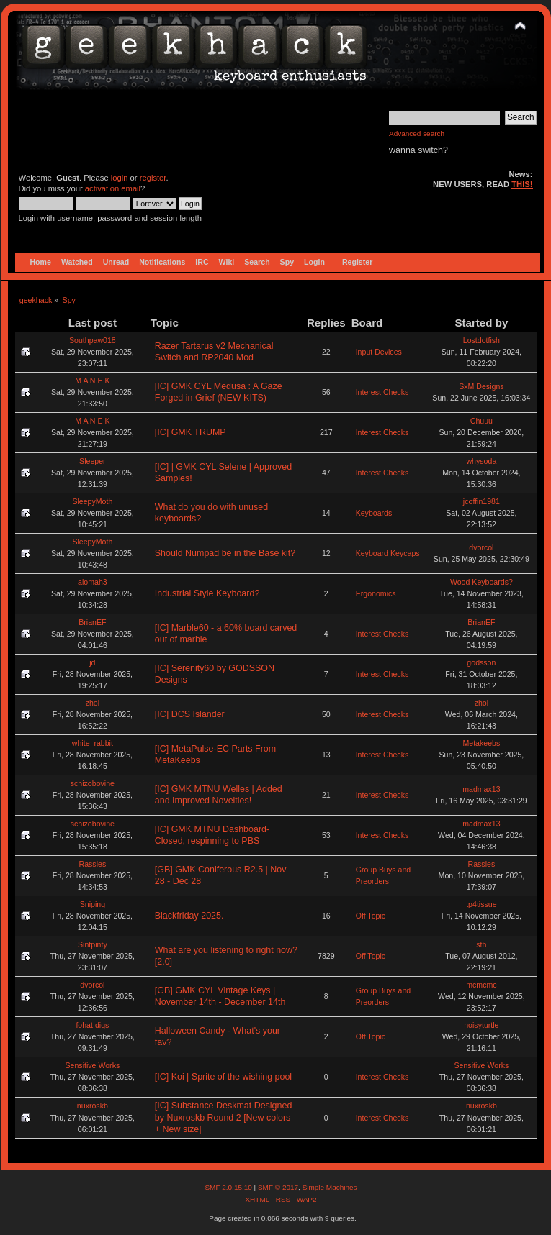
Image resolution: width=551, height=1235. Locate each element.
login (119, 177)
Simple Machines (330, 1187)
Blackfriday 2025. (189, 916)
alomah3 (92, 582)
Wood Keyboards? (481, 582)
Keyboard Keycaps (388, 553)
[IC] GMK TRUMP (190, 432)
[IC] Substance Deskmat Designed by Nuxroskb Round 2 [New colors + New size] (223, 1117)
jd (92, 662)
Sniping (92, 904)
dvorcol (481, 547)
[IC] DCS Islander (190, 714)
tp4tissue (481, 904)
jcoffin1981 (481, 501)
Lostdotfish (481, 340)
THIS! (521, 184)
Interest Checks (382, 392)
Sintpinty (92, 944)
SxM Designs (481, 386)
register (153, 177)
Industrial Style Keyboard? (207, 593)
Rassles (93, 864)
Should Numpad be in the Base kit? (225, 553)
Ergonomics (376, 593)
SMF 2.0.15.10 (229, 1187)
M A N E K (92, 380)
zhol (92, 702)
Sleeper (92, 461)
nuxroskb (92, 1105)
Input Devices (379, 351)
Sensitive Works (92, 1065)
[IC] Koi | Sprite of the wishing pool (223, 1077)
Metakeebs (481, 743)
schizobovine (93, 783)
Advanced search (416, 133)
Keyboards (374, 513)
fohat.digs (92, 1025)
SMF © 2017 (278, 1187)
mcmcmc (481, 984)
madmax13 (481, 789)
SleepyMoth (92, 501)
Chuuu (481, 420)
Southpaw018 (92, 340)
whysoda (481, 461)
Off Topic (370, 915)
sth (481, 944)
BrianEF (92, 622)
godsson (481, 662)
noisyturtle (481, 1025)
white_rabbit (92, 743)
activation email (112, 188)
